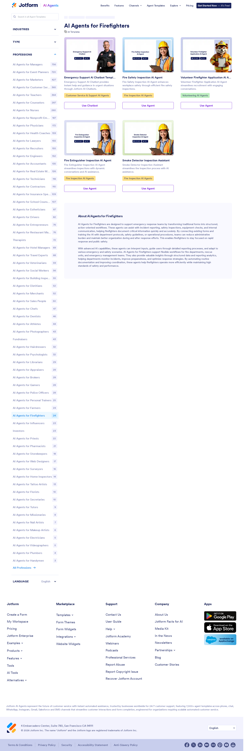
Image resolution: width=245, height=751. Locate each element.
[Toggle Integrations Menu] (66, 636)
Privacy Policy (47, 745)
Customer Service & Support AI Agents (87, 95)
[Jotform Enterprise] (20, 635)
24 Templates (74, 32)
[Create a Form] (17, 614)
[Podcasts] (112, 650)
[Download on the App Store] (220, 627)
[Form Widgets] (66, 629)
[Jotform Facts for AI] (169, 621)
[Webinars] (112, 643)
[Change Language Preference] (222, 728)
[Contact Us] (113, 614)
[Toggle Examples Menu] (15, 643)
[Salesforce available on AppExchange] (220, 639)
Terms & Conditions (20, 745)
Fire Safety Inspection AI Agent (142, 77)
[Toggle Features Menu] (15, 658)
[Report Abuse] (115, 664)
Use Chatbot (90, 105)
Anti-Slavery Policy (126, 745)
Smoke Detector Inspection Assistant (146, 160)
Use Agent (148, 105)
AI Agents (50, 5)
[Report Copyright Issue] (122, 671)
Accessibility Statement (93, 745)
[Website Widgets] (68, 644)
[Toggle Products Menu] (15, 651)
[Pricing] (12, 628)
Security (66, 745)
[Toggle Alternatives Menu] (17, 680)
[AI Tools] (12, 672)
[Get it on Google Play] (220, 616)
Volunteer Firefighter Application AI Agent (206, 77)
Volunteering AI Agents (195, 95)
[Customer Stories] (167, 664)
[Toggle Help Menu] (111, 629)
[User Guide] (113, 621)
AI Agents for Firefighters (96, 25)
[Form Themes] (65, 622)
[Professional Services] (120, 657)
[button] (35, 581)
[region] (35, 305)
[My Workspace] (17, 621)
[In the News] (163, 635)
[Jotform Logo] (25, 5)
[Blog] (158, 657)
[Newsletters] (163, 642)
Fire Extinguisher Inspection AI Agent (87, 160)
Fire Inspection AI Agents (138, 95)
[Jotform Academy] (118, 636)
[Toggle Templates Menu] (65, 615)
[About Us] (161, 614)
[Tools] (10, 665)
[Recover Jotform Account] (124, 678)
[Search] (14, 16)
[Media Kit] (161, 628)
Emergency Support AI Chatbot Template (89, 77)
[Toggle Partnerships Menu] (165, 650)
